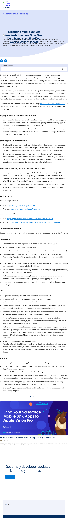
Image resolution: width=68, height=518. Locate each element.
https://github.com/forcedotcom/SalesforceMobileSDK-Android (35, 222)
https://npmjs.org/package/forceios (21, 205)
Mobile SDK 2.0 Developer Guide (52, 104)
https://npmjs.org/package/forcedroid (25, 209)
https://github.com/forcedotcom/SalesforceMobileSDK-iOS (30, 219)
